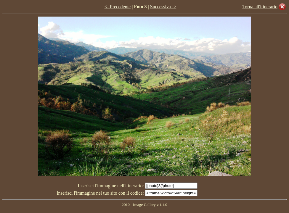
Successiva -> (163, 6)
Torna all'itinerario (259, 6)
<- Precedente (118, 6)
